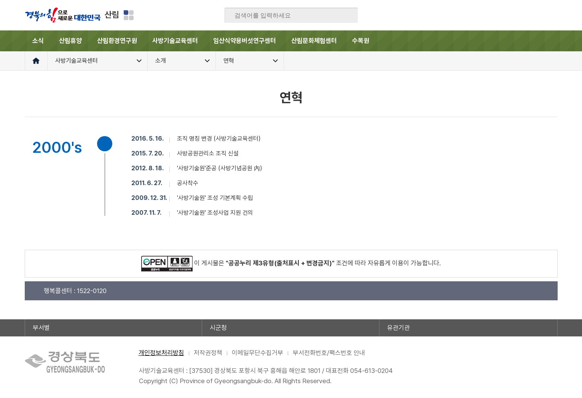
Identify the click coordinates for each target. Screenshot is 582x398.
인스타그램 (537, 15)
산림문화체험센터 (314, 40)
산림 (112, 14)
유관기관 (398, 327)
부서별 (41, 327)
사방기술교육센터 (175, 40)
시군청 (218, 327)
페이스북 (477, 15)
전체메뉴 (547, 40)
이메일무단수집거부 (257, 353)
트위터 (507, 15)
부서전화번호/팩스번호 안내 (329, 353)
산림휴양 (70, 40)
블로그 (492, 15)
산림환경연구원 (117, 40)
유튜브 (551, 15)
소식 (38, 40)
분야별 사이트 (129, 15)
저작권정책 (208, 353)
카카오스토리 (522, 15)
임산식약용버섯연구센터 (244, 40)
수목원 (360, 40)
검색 (347, 15)
